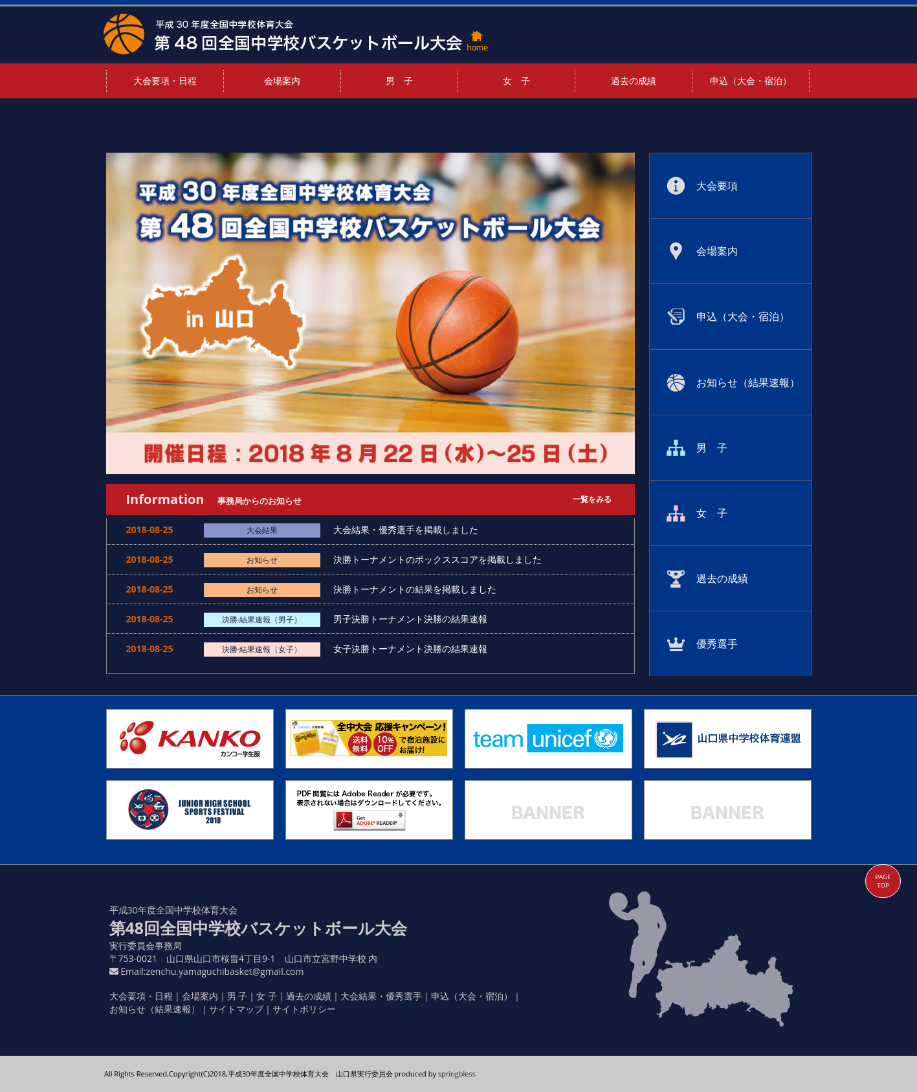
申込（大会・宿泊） (750, 80)
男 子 (399, 80)
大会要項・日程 (165, 80)
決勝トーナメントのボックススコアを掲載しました (442, 559)
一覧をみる (592, 499)
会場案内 (282, 80)
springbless (457, 1073)
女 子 (516, 80)
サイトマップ (236, 1009)
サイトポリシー (304, 1009)
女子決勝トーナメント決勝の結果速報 (414, 648)
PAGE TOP (882, 881)
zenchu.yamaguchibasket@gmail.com (225, 971)
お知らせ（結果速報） (154, 1009)
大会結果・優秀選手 (381, 996)
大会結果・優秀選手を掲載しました (410, 529)
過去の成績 (633, 80)
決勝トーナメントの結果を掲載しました (419, 589)
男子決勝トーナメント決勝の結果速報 (414, 619)
